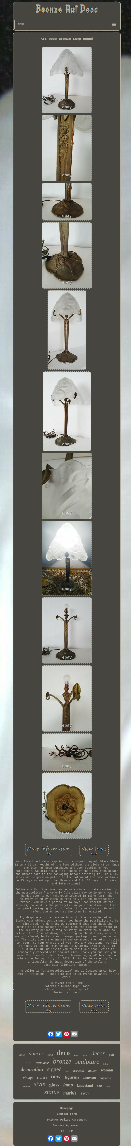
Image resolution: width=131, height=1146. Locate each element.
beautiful (42, 1078)
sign (67, 1071)
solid (50, 1054)
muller (92, 1070)
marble (69, 1093)
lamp (68, 1084)
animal (26, 1086)
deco (63, 1052)
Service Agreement (67, 1125)
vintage (28, 1078)
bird (29, 1063)
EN (63, 1131)
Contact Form (67, 1114)
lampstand (85, 1085)
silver (108, 1086)
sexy (85, 1093)
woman (107, 1070)
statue (51, 1092)
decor (98, 1053)
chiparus (105, 1078)
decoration (32, 1069)
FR (71, 1131)
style (39, 1084)
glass (54, 1084)
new (56, 1076)
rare (105, 1063)
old (99, 1086)
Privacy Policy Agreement (67, 1119)
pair (111, 1054)
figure (85, 1055)
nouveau (89, 1078)
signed (54, 1069)
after (76, 1055)
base (22, 1054)
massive (42, 1062)
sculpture (87, 1061)
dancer (36, 1053)
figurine (72, 1077)
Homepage (66, 1108)
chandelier (78, 1070)
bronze (62, 1061)
